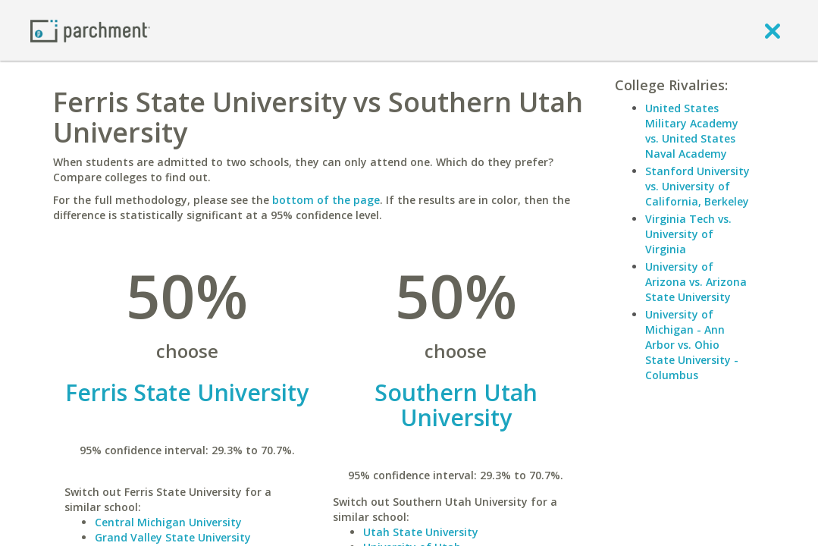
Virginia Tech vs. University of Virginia (688, 234)
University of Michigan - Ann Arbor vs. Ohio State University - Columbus (691, 344)
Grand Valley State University (173, 537)
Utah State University (420, 532)
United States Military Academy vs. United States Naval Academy (691, 131)
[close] (772, 30)
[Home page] (90, 30)
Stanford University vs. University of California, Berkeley (697, 186)
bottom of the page (326, 200)
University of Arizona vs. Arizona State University (696, 281)
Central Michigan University (168, 522)
